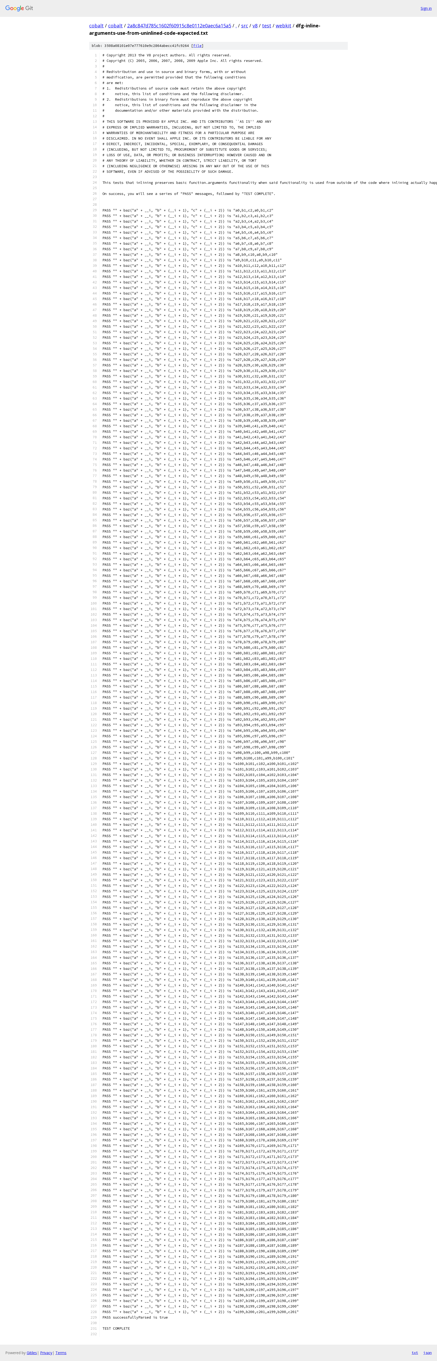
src (244, 25)
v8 (255, 25)
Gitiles (32, 1352)
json (427, 1352)
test (266, 25)
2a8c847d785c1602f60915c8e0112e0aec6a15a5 (179, 25)
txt (415, 1352)
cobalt (96, 25)
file (197, 45)
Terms (60, 1352)
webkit (283, 25)
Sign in (426, 8)
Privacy (46, 1352)
